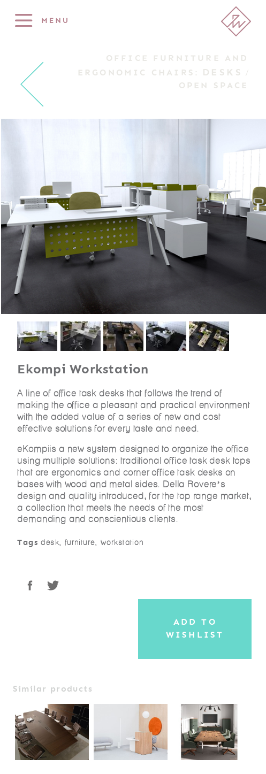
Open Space (214, 85)
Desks (222, 72)
